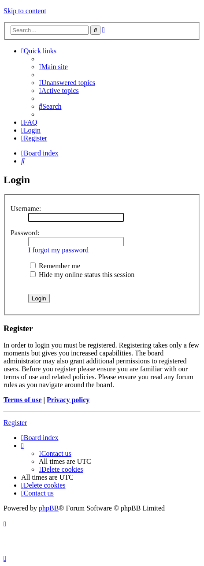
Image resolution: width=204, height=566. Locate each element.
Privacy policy (68, 399)
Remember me (55, 266)
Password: (25, 233)
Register (15, 422)
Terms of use (23, 399)
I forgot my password (58, 250)
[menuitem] (53, 66)
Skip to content (25, 11)
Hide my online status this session (82, 274)
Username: (26, 208)
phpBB (49, 508)
